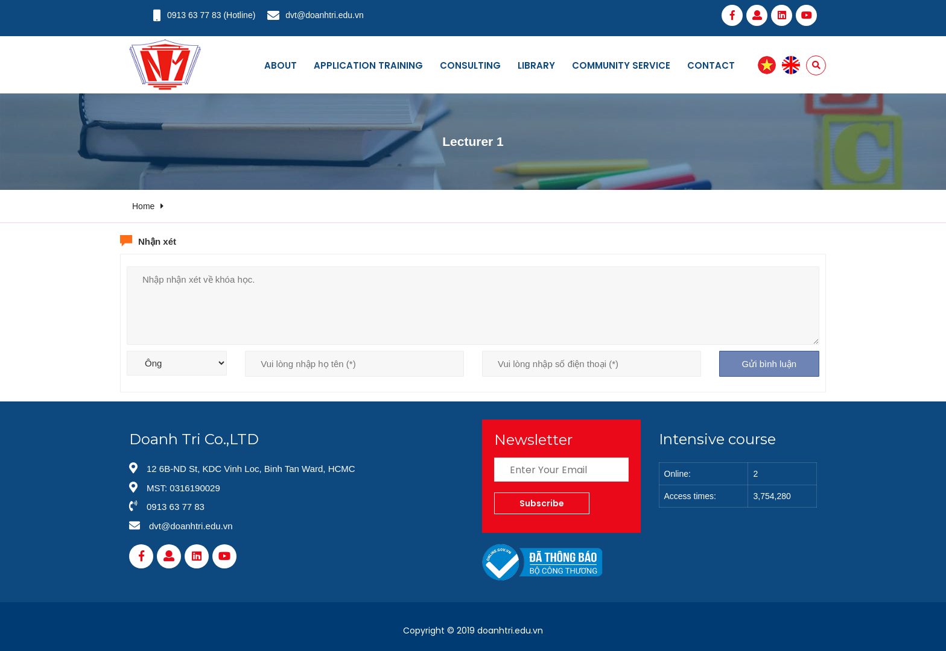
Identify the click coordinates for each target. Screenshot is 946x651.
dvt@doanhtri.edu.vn (324, 15)
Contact (711, 65)
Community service (621, 65)
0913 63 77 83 (194, 15)
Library (536, 65)
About (280, 65)
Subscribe (541, 503)
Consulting (470, 65)
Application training (368, 65)
